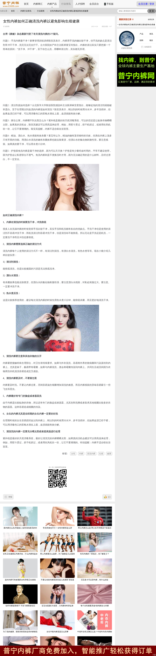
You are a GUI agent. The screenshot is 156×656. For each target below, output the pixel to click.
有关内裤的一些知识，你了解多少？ (94, 544)
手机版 (108, 4)
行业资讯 (66, 4)
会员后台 (94, 4)
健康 (109, 454)
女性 (73, 454)
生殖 (101, 454)
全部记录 (151, 19)
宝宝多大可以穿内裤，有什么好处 (94, 569)
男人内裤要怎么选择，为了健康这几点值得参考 (57, 546)
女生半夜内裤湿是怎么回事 (57, 621)
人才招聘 (80, 4)
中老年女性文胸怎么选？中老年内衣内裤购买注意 (94, 623)
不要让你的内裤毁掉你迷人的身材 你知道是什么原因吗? (57, 571)
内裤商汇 (38, 4)
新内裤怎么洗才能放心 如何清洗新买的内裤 (20, 520)
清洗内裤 (91, 454)
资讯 (151, 34)
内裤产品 (52, 4)
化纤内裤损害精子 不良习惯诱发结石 (20, 595)
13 (109, 497)
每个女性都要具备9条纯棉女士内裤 (94, 595)
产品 (141, 34)
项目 (151, 40)
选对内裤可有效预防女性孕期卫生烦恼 (20, 569)
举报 (10, 497)
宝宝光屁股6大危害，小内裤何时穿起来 (57, 595)
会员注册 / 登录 (146, 4)
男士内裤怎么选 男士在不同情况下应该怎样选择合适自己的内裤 (94, 520)
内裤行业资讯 (25, 11)
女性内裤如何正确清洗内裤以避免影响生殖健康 (69, 11)
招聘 (141, 40)
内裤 (81, 454)
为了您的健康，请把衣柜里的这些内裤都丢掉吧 (20, 623)
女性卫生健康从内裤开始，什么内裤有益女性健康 (20, 546)
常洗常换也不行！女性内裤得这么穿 (57, 518)
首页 (26, 4)
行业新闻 (40, 11)
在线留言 (148, 47)
